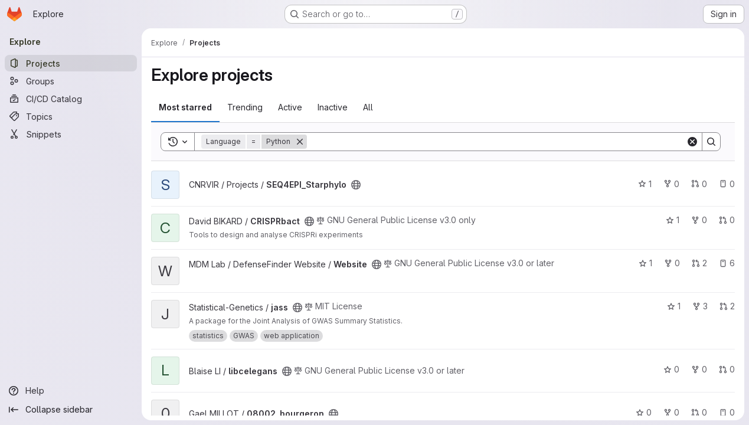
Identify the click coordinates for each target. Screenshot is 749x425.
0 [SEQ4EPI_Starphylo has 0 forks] (671, 184)
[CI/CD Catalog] (71, 98)
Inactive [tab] (333, 107)
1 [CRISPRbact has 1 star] (672, 220)
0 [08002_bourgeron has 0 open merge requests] (699, 412)
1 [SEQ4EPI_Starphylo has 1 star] (645, 184)
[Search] (496, 142)
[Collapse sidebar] (71, 409)
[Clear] (692, 142)
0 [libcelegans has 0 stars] (671, 369)
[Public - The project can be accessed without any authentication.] (356, 184)
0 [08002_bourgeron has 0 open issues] (727, 412)
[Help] (71, 390)
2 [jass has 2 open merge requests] (727, 306)
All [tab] (368, 107)
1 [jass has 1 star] (674, 306)
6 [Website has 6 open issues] (727, 263)
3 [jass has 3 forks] (700, 306)
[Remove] (300, 142)
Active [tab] (290, 107)
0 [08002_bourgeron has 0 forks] (671, 412)
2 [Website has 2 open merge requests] (699, 263)
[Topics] (71, 116)
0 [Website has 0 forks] (672, 263)
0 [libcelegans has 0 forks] (699, 369)
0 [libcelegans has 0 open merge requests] (727, 369)
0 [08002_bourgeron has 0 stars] (644, 412)
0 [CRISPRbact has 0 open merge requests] (727, 220)
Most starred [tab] (185, 107)
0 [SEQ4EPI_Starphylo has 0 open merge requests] (699, 184)
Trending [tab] (245, 107)
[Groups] (71, 81)
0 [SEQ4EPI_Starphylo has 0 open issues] (727, 184)
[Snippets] (71, 134)
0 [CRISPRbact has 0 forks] (699, 220)
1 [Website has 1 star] (645, 263)
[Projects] (71, 63)
